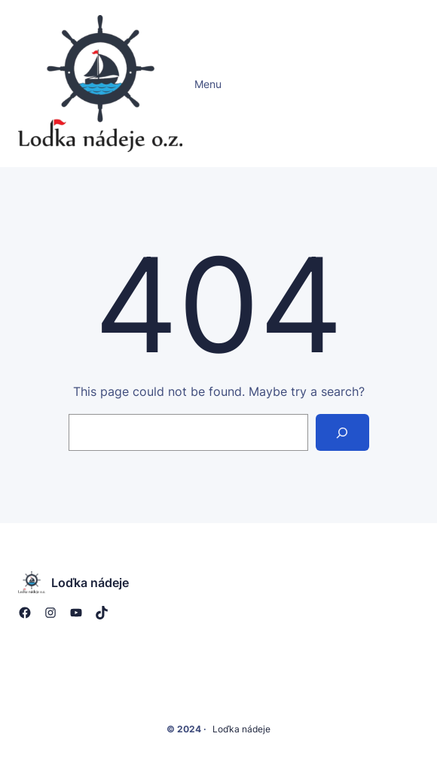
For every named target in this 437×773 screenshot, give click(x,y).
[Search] (342, 432)
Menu (208, 84)
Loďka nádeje (90, 582)
